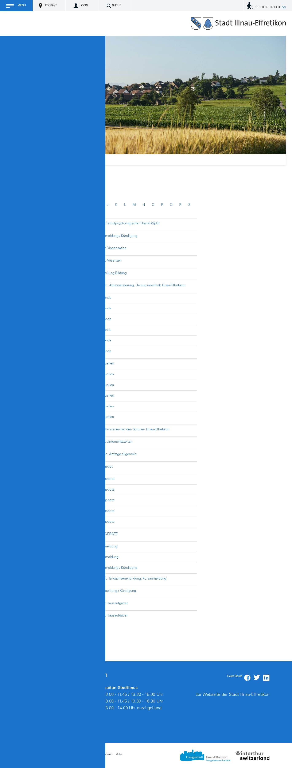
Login (84, 5)
